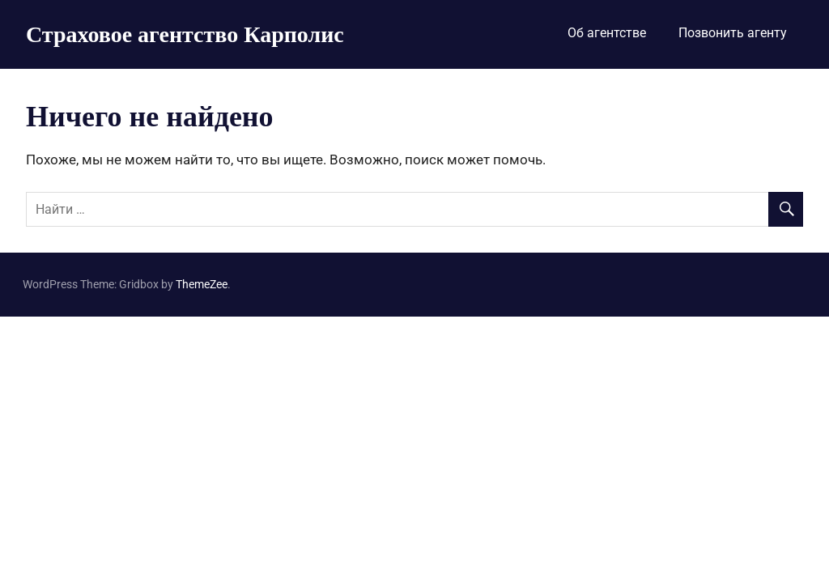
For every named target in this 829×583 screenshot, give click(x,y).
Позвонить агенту (732, 32)
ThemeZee (201, 284)
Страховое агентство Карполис (185, 34)
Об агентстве (607, 32)
